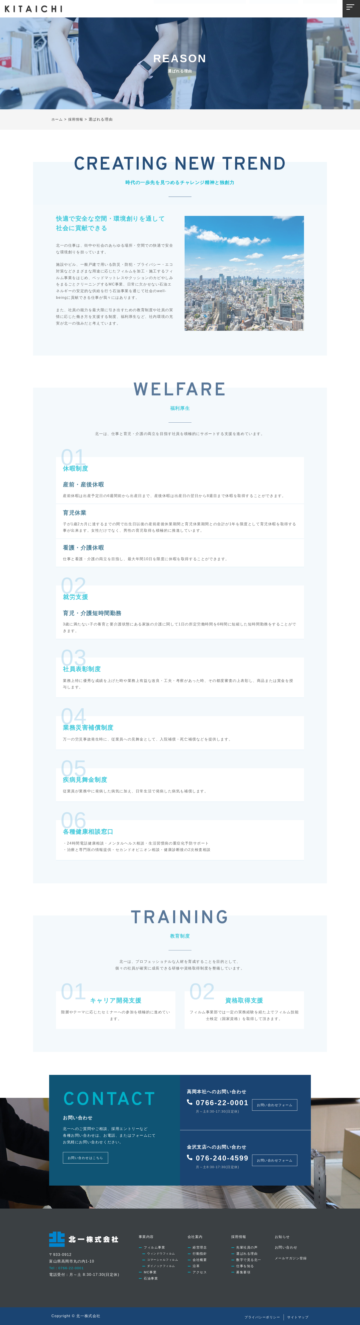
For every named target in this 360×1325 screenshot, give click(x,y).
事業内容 (165, 8)
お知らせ (234, 8)
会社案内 (188, 8)
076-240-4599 (225, 1154)
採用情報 (211, 8)
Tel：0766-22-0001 (67, 1263)
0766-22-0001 (225, 1101)
